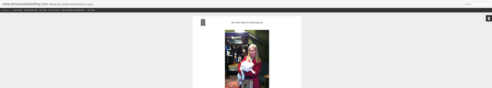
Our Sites (91, 10)
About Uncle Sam (30, 10)
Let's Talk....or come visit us (49, 10)
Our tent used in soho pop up (247, 22)
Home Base (17, 10)
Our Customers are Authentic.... (74, 10)
